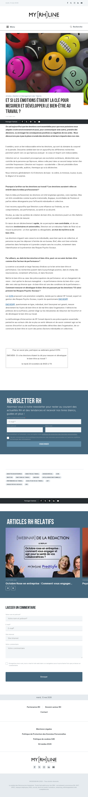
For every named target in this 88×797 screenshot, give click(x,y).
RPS (27, 484)
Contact (44, 712)
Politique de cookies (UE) (44, 739)
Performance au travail (15, 481)
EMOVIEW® (63, 299)
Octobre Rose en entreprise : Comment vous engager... (39, 583)
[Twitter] (71, 3)
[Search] (75, 26)
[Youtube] (81, 3)
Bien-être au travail (32, 474)
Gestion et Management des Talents (27, 96)
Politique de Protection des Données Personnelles (44, 734)
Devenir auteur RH (53, 707)
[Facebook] (67, 3)
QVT (48, 481)
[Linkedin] (78, 3)
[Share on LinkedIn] (34, 121)
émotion (9, 477)
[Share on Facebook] (22, 121)
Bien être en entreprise (14, 474)
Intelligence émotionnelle (51, 477)
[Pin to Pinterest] (30, 121)
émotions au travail (22, 477)
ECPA (11, 296)
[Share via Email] (39, 121)
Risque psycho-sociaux (14, 484)
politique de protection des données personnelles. (59, 434)
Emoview (36, 477)
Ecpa (57, 474)
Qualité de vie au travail (34, 481)
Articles (9, 96)
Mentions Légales (44, 729)
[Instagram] (74, 3)
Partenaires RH (33, 707)
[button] (8, 588)
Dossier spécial (48, 474)
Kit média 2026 (45, 744)
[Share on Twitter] (26, 121)
